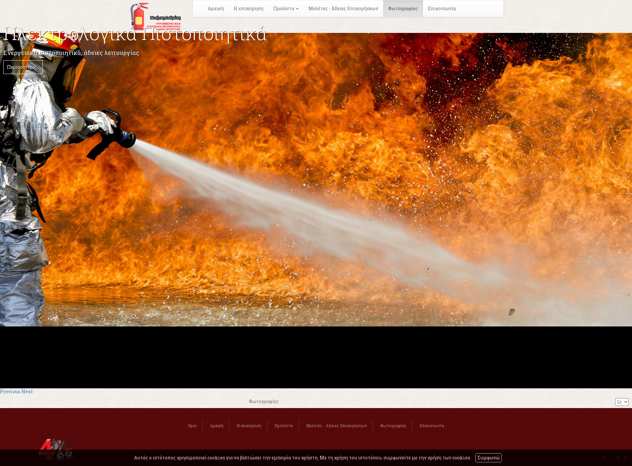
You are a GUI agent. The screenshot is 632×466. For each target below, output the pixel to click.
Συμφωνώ (488, 457)
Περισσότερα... (23, 67)
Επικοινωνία (442, 8)
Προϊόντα (284, 425)
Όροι (192, 425)
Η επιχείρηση (248, 8)
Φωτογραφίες (403, 8)
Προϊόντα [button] (286, 8)
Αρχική (216, 8)
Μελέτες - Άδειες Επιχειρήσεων (343, 8)
